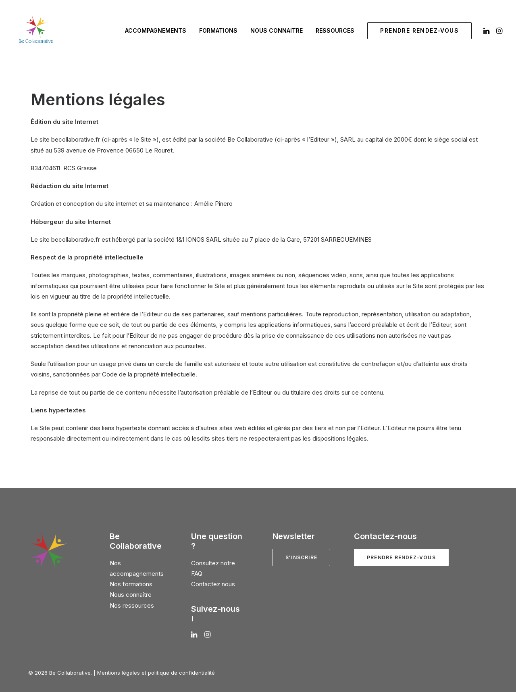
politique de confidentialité (181, 672)
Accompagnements (155, 30)
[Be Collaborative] (36, 31)
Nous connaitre (276, 30)
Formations (218, 30)
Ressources (335, 30)
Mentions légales (118, 672)
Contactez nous (213, 584)
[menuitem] (155, 30)
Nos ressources (132, 605)
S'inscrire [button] (301, 557)
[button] (487, 30)
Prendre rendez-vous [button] (401, 557)
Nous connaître (131, 594)
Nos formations (131, 584)
